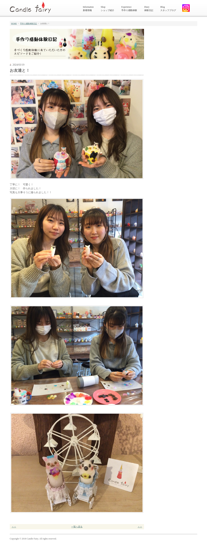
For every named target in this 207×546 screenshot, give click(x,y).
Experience (129, 9)
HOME (14, 23)
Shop (107, 9)
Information (88, 9)
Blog (168, 9)
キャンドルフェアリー (32, 7)
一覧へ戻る (76, 526)
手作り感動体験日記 (28, 23)
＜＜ (14, 526)
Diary (148, 9)
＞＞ (140, 526)
